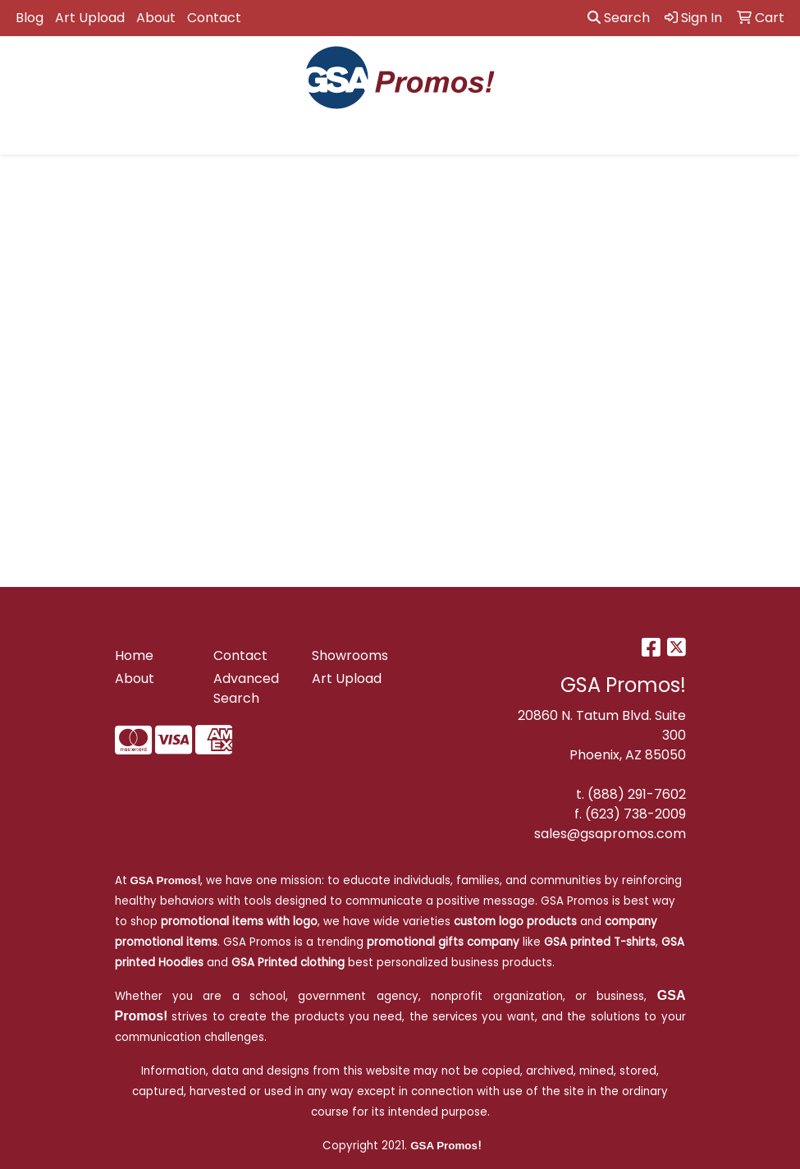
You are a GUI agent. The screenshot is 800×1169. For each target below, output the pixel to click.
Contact (214, 17)
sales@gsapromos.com (610, 833)
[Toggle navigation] (25, 136)
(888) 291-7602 (636, 794)
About (156, 17)
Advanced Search (246, 688)
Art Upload (90, 17)
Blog (29, 17)
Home (134, 655)
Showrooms (350, 655)
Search (618, 17)
